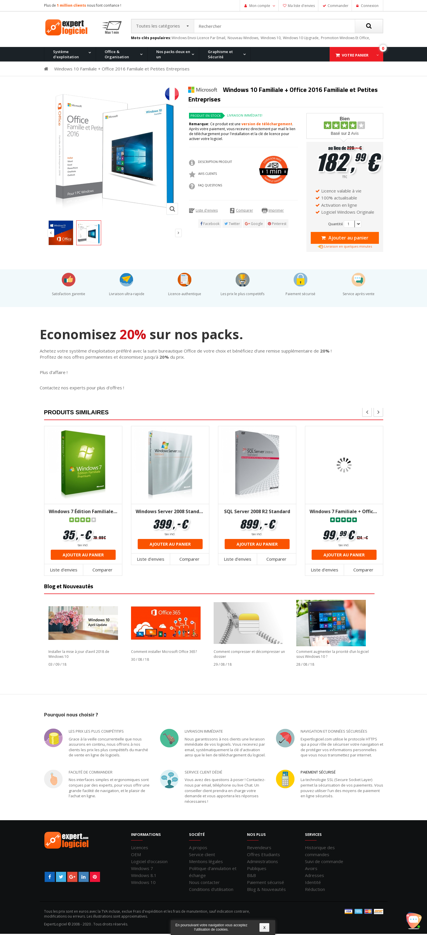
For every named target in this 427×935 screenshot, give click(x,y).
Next (178, 234)
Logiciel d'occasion (149, 862)
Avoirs (311, 869)
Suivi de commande (324, 862)
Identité (313, 883)
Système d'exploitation (66, 55)
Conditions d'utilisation (211, 890)
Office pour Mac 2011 (234, 85)
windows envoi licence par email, (199, 39)
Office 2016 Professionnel (183, 85)
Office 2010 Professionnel (72, 85)
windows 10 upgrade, (301, 39)
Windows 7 (142, 869)
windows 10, (271, 39)
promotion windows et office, (345, 39)
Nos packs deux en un (173, 55)
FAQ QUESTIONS (210, 186)
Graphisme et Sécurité (220, 55)
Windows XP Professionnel (295, 85)
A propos (198, 849)
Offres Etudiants (263, 855)
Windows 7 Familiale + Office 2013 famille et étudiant (344, 512)
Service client (202, 855)
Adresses (314, 876)
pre (367, 413)
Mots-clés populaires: (151, 39)
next (378, 413)
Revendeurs (259, 849)
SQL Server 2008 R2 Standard (257, 512)
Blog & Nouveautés (266, 890)
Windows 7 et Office (344, 85)
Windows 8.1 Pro (175, 85)
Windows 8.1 (144, 876)
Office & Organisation (117, 55)
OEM (136, 855)
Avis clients (207, 175)
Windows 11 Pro (64, 85)
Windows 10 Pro (120, 85)
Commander (338, 5)
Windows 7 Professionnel (238, 85)
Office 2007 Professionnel (294, 85)
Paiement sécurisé (318, 773)
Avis (353, 134)
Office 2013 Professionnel (128, 85)
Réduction (315, 890)
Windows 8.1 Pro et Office (128, 85)
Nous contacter (204, 883)
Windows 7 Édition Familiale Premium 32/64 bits (83, 512)
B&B (251, 876)
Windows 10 (143, 883)
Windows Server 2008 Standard (170, 512)
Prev (51, 234)
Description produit (215, 163)
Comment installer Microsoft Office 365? (164, 652)
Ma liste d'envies (301, 5)
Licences (139, 849)
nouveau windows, (243, 39)
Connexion (369, 5)
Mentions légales (206, 862)
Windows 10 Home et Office (185, 85)
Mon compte (259, 5)
